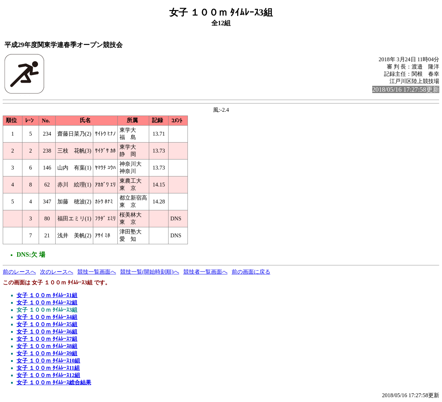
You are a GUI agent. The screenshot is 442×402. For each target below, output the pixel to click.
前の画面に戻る (251, 272)
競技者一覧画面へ (205, 272)
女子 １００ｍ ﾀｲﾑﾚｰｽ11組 (48, 368)
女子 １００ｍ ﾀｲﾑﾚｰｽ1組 (47, 295)
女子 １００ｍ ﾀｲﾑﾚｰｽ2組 (47, 302)
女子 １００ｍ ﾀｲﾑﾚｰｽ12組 (48, 375)
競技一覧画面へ (96, 272)
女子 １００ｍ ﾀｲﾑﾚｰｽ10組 (48, 361)
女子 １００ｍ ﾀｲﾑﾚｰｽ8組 (47, 346)
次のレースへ (56, 272)
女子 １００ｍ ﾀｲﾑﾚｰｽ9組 (47, 353)
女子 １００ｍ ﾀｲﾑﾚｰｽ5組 (47, 324)
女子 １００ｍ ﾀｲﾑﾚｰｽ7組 (47, 339)
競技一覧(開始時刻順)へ (149, 272)
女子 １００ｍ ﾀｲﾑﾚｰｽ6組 (47, 332)
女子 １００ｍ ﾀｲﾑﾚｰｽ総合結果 (54, 382)
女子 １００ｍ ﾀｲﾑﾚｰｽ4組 (47, 317)
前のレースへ (19, 272)
